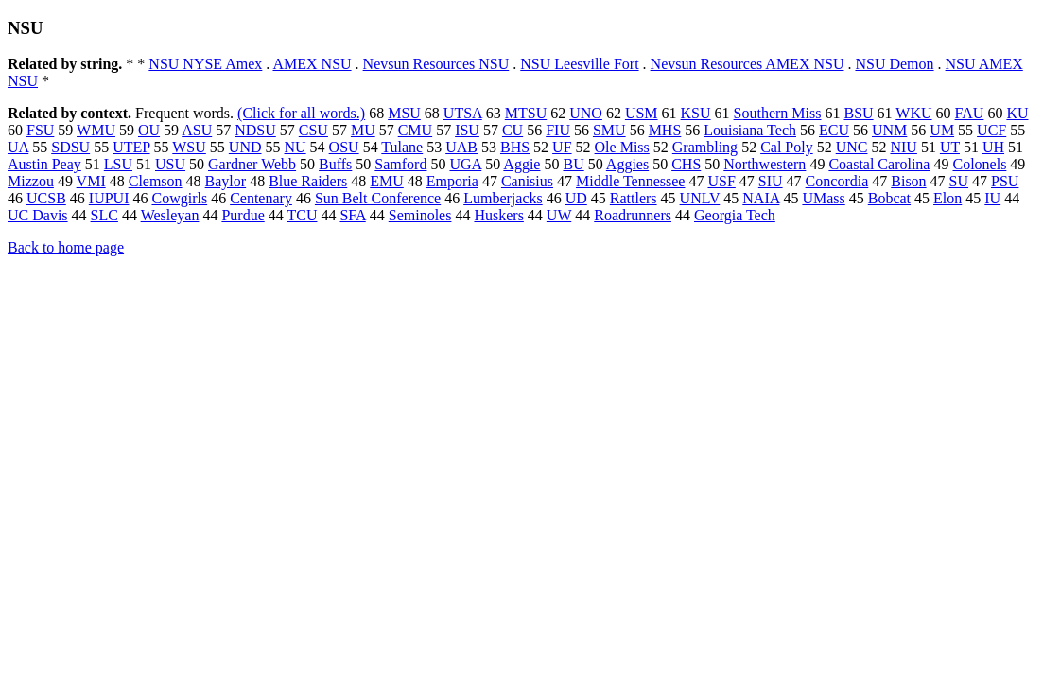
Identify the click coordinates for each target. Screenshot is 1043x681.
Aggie (521, 164)
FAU (969, 113)
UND (245, 147)
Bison (908, 181)
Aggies (627, 164)
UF (561, 147)
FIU (558, 130)
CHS (686, 164)
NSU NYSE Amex (205, 64)
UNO (585, 113)
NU (295, 147)
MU (363, 130)
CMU (415, 130)
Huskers (498, 215)
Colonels (979, 164)
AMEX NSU (311, 64)
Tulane (402, 147)
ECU (834, 130)
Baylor (226, 181)
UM (942, 130)
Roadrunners (632, 215)
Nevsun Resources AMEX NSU (747, 64)
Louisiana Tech (750, 130)
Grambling (705, 147)
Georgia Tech (734, 215)
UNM (889, 130)
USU (170, 164)
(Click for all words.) (301, 113)
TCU (302, 215)
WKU (913, 113)
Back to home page (66, 247)
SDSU (70, 147)
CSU (313, 130)
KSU (696, 113)
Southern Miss (778, 113)
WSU (189, 147)
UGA (465, 164)
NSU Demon (894, 64)
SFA (352, 215)
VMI (91, 181)
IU (992, 198)
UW (559, 215)
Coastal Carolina (879, 164)
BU (573, 164)
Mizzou (31, 181)
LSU (118, 164)
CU (512, 130)
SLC (104, 215)
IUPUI (109, 198)
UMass (823, 198)
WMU (96, 130)
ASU (197, 130)
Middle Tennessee (630, 181)
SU (958, 181)
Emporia (452, 181)
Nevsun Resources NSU (436, 64)
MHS (665, 130)
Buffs (335, 164)
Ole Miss (622, 147)
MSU (404, 113)
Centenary (261, 198)
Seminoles (420, 215)
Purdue (242, 215)
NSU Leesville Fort (579, 64)
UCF (991, 130)
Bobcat (889, 198)
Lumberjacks (503, 198)
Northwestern (764, 164)
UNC (852, 147)
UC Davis (38, 215)
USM (641, 113)
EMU (387, 181)
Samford (400, 164)
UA (18, 147)
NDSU (255, 130)
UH (993, 147)
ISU (467, 130)
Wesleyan (170, 215)
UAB (461, 147)
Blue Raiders (308, 181)
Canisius (527, 181)
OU (149, 130)
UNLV (700, 198)
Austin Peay (44, 164)
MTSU (526, 113)
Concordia (837, 181)
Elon (947, 198)
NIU (903, 147)
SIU (770, 181)
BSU (858, 113)
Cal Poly (786, 147)
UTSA (462, 113)
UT (950, 147)
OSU (344, 147)
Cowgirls (179, 198)
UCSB (46, 198)
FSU (40, 130)
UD (576, 198)
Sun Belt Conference (378, 198)
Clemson (156, 181)
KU (1017, 113)
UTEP (131, 147)
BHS (515, 147)
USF (721, 181)
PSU (1004, 181)
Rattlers (633, 198)
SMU (609, 130)
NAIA (760, 198)
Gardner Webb (252, 164)
